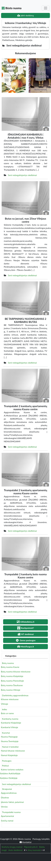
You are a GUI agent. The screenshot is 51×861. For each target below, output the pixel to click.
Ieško (4, 709)
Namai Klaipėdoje (9, 755)
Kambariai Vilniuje (9, 727)
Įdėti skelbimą (25, 15)
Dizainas (5, 797)
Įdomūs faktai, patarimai (12, 802)
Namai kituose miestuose (13, 750)
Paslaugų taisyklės (41, 839)
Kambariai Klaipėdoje (11, 722)
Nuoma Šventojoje (9, 741)
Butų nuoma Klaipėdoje (12, 676)
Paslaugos (6, 760)
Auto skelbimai (15, 850)
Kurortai (6, 732)
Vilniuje (4, 704)
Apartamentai (7, 816)
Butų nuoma (8, 663)
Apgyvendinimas (9, 793)
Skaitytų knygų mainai (11, 847)
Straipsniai (7, 789)
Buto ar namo (7, 713)
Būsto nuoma (11, 8)
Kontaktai (25, 842)
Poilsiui (5, 765)
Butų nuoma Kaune (10, 667)
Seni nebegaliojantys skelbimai (22, 175)
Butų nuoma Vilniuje (10, 690)
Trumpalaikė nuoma (11, 812)
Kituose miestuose (9, 699)
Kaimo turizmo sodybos (12, 769)
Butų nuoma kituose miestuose (15, 671)
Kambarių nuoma (10, 718)
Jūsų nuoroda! (34, 850)
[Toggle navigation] (45, 8)
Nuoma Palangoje (9, 736)
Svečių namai (7, 820)
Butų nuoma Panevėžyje (12, 680)
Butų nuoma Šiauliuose (12, 685)
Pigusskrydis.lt (31, 847)
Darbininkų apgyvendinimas (15, 695)
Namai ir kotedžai (10, 746)
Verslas (4, 806)
